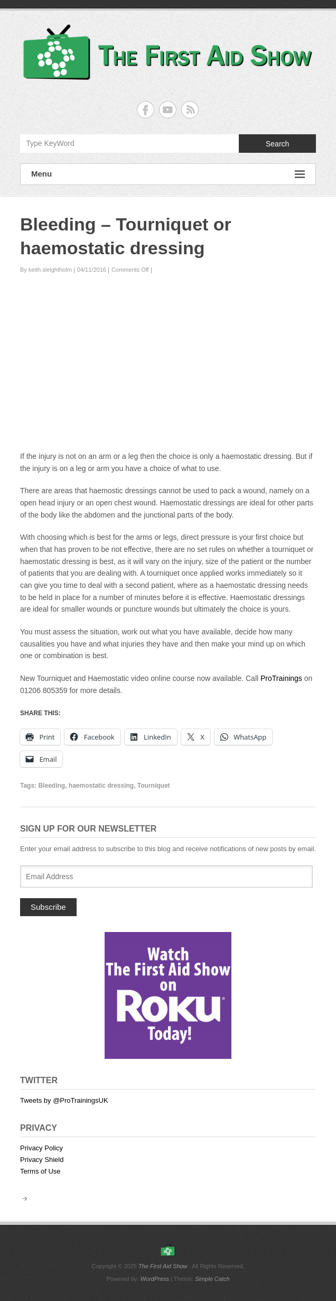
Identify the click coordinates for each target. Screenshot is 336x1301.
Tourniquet (153, 785)
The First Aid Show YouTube (167, 109)
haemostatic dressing (101, 785)
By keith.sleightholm (46, 269)
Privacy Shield (41, 1160)
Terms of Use (40, 1171)
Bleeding (51, 785)
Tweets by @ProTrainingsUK (64, 1100)
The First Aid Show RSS (190, 109)
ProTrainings (281, 678)
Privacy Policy (41, 1148)
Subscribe (48, 906)
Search (277, 144)
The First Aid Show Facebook (145, 109)
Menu (168, 174)
